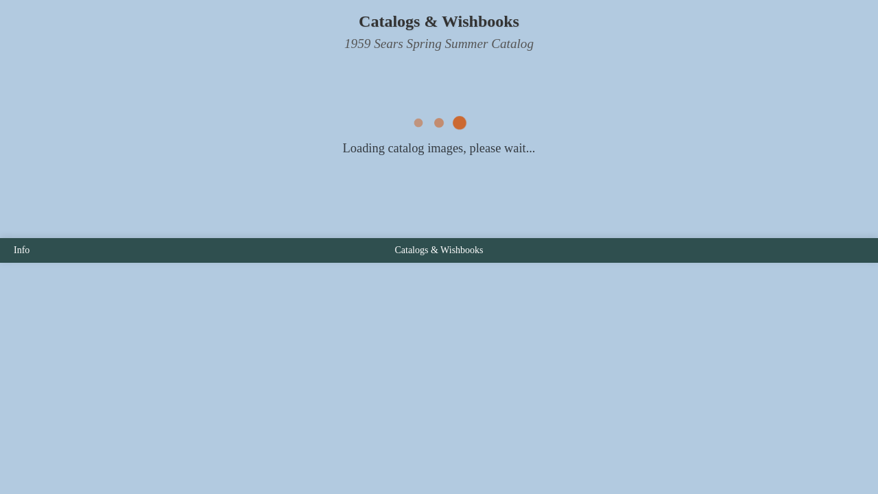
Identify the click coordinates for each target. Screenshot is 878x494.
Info (21, 250)
